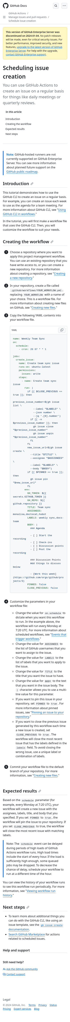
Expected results (22, 791)
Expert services (22, 1008)
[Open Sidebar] (4, 17)
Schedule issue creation (22, 20)
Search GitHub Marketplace (27, 934)
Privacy (42, 1005)
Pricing (7, 1008)
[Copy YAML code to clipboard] (62, 330)
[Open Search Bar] (56, 6)
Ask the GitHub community (20, 969)
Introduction (18, 183)
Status (53, 1005)
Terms (32, 1005)
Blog (36, 1008)
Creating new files (43, 307)
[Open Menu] (64, 6)
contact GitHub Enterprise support (26, 54)
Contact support (14, 974)
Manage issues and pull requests (28, 17)
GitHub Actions (17, 13)
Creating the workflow (28, 241)
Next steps (16, 907)
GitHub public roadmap (22, 172)
